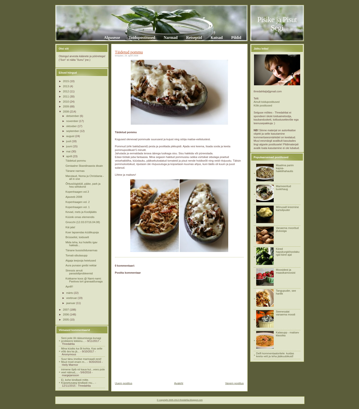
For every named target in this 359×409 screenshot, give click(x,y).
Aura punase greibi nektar (80, 265)
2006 (66, 314)
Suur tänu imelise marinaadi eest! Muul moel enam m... (81, 360)
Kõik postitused (263, 105)
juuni (69, 146)
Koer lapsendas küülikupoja (82, 232)
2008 (66, 111)
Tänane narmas (74, 170)
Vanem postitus (234, 383)
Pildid (236, 37)
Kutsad (216, 37)
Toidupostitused (142, 37)
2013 (66, 86)
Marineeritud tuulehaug (283, 188)
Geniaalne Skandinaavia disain (84, 165)
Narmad (170, 37)
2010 (66, 101)
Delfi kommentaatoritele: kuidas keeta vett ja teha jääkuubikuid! (275, 355)
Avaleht (178, 383)
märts (70, 292)
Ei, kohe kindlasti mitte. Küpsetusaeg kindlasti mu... (78, 381)
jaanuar (71, 303)
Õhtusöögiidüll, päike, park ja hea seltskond (82, 185)
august (70, 136)
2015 (66, 81)
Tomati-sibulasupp (76, 255)
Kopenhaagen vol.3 (77, 191)
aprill (69, 156)
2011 (66, 96)
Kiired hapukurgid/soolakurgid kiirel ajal (287, 251)
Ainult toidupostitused (267, 101)
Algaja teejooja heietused (80, 260)
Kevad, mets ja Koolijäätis (80, 211)
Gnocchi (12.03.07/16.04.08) (82, 222)
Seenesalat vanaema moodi (285, 313)
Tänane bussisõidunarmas (81, 250)
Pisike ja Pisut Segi (277, 23)
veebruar (72, 297)
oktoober (72, 126)
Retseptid (194, 37)
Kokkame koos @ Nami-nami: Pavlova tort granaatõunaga (83, 280)
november (72, 121)
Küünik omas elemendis (79, 217)
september (73, 131)
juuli (69, 141)
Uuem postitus (123, 383)
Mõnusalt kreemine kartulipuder (287, 208)
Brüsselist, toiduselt (77, 237)
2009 (66, 106)
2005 (66, 319)
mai (68, 151)
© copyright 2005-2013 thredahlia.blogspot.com (179, 400)
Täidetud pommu (75, 160)
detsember (73, 115)
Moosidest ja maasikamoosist (285, 271)
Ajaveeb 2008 (73, 196)
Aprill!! (69, 286)
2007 (66, 309)
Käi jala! (70, 227)
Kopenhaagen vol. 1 (77, 207)
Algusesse (112, 37)
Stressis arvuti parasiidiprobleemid (79, 272)
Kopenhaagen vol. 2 (77, 201)
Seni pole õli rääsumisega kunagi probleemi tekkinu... (81, 339)
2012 (66, 91)
